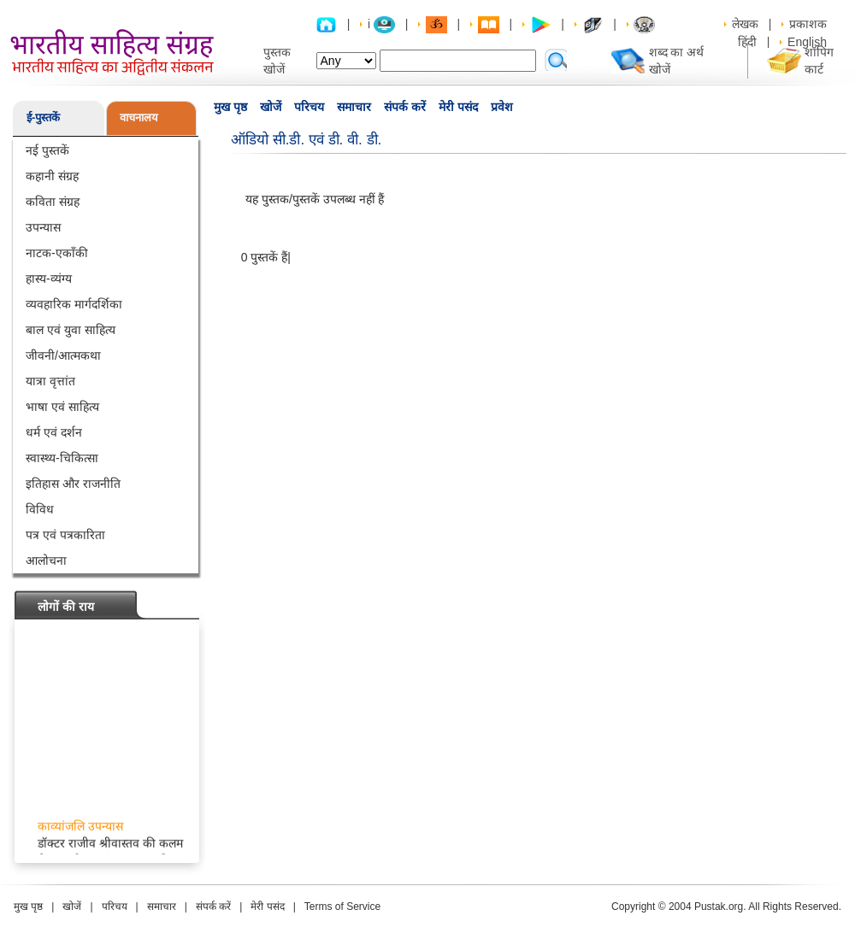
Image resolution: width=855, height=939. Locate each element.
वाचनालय (139, 117)
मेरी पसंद (458, 107)
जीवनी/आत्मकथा (63, 355)
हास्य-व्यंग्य (49, 278)
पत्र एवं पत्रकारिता (65, 535)
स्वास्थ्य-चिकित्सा (62, 458)
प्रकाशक (808, 24)
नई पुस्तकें (47, 150)
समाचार (354, 107)
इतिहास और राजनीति (73, 483)
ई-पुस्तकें (43, 117)
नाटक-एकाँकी (57, 253)
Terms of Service (342, 907)
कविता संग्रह (53, 201)
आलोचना (46, 560)
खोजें (270, 107)
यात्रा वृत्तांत (50, 381)
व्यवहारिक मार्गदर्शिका (74, 304)
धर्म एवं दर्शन (54, 432)
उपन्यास (43, 227)
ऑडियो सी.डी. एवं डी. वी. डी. (306, 140)
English (807, 42)
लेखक (745, 24)
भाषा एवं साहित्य (62, 407)
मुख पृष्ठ (230, 107)
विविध (40, 509)
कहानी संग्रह (52, 176)
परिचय (309, 107)
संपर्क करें (405, 107)
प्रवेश (502, 107)
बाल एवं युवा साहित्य (70, 330)
